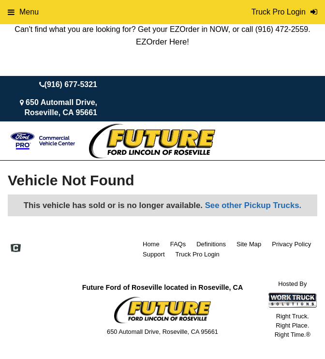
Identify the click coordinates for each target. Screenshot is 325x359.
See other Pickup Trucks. (253, 205)
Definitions (211, 244)
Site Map (248, 244)
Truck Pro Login (198, 254)
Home (151, 244)
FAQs (178, 244)
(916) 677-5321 (70, 84)
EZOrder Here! (162, 41)
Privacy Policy (291, 244)
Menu (23, 12)
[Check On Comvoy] (15, 249)
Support (154, 254)
